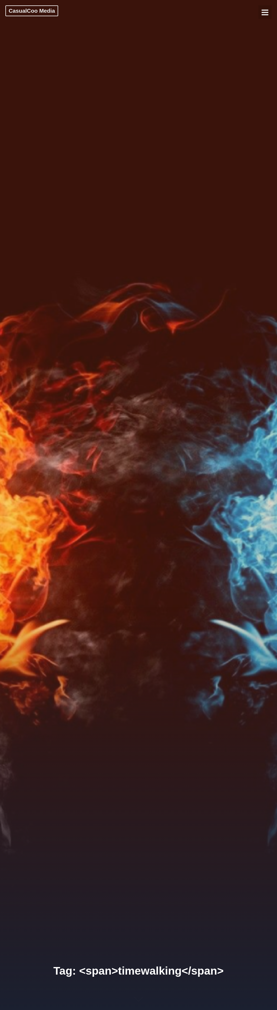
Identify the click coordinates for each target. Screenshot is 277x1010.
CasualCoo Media (32, 11)
